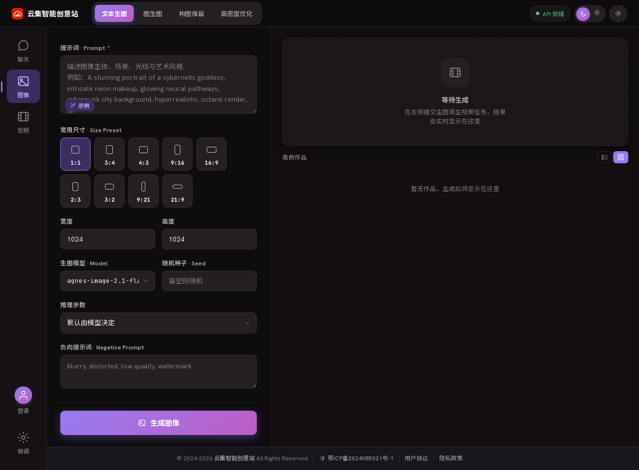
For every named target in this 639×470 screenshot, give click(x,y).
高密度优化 (236, 14)
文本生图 (114, 14)
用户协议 (416, 458)
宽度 (66, 221)
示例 (80, 105)
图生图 (152, 14)
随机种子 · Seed (184, 263)
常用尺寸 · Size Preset (91, 130)
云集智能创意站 (234, 458)
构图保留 (191, 14)
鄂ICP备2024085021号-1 (360, 458)
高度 (168, 221)
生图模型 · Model (83, 263)
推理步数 (73, 305)
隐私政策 (450, 458)
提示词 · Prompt (85, 47)
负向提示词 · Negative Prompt (102, 347)
